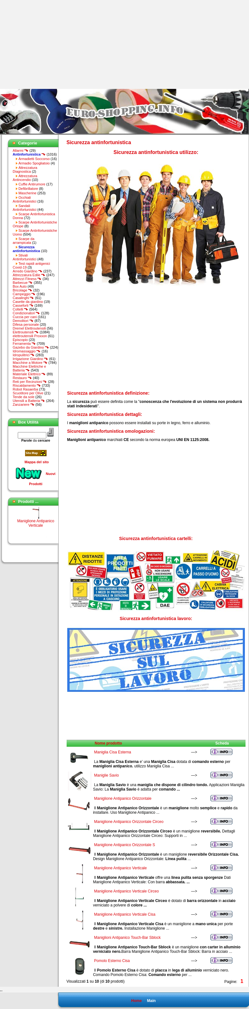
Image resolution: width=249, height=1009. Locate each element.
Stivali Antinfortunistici (24, 257)
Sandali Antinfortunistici (24, 207)
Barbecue (23, 282)
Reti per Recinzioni (30, 382)
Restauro (22, 378)
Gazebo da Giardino (31, 347)
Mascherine (27, 193)
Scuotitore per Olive (28, 393)
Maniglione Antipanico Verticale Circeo (126, 891)
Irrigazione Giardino (30, 359)
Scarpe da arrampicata (23, 240)
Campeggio (24, 294)
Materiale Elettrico (29, 374)
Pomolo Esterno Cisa (112, 961)
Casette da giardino (28, 302)
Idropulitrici (24, 355)
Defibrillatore (28, 188)
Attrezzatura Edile (29, 275)
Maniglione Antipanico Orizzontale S (124, 845)
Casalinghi (23, 298)
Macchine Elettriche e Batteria (29, 368)
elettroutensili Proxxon (30, 336)
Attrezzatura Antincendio (25, 178)
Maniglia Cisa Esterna (112, 752)
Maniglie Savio (106, 775)
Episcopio (20, 340)
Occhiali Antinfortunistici (24, 199)
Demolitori (23, 321)
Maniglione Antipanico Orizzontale (123, 798)
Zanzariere (24, 404)
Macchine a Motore (30, 362)
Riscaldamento (27, 385)
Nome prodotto (108, 743)
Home (136, 1001)
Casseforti (23, 305)
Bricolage (22, 290)
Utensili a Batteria (29, 401)
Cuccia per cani (25, 317)
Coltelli (20, 309)
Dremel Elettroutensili (29, 328)
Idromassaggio (27, 351)
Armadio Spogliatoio (33, 163)
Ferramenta (24, 343)
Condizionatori (26, 313)
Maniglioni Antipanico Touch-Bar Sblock (127, 937)
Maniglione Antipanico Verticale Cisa (124, 914)
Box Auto (20, 286)
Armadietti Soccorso (33, 159)
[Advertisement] (53, 44)
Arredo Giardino (28, 271)
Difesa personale (26, 324)
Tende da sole (24, 397)
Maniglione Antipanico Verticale (35, 525)
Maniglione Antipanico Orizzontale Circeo (129, 821)
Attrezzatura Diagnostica (25, 169)
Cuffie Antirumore (31, 184)
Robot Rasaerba (25, 389)
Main (151, 1001)
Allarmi (21, 150)
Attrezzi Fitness (27, 279)
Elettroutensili (26, 332)
